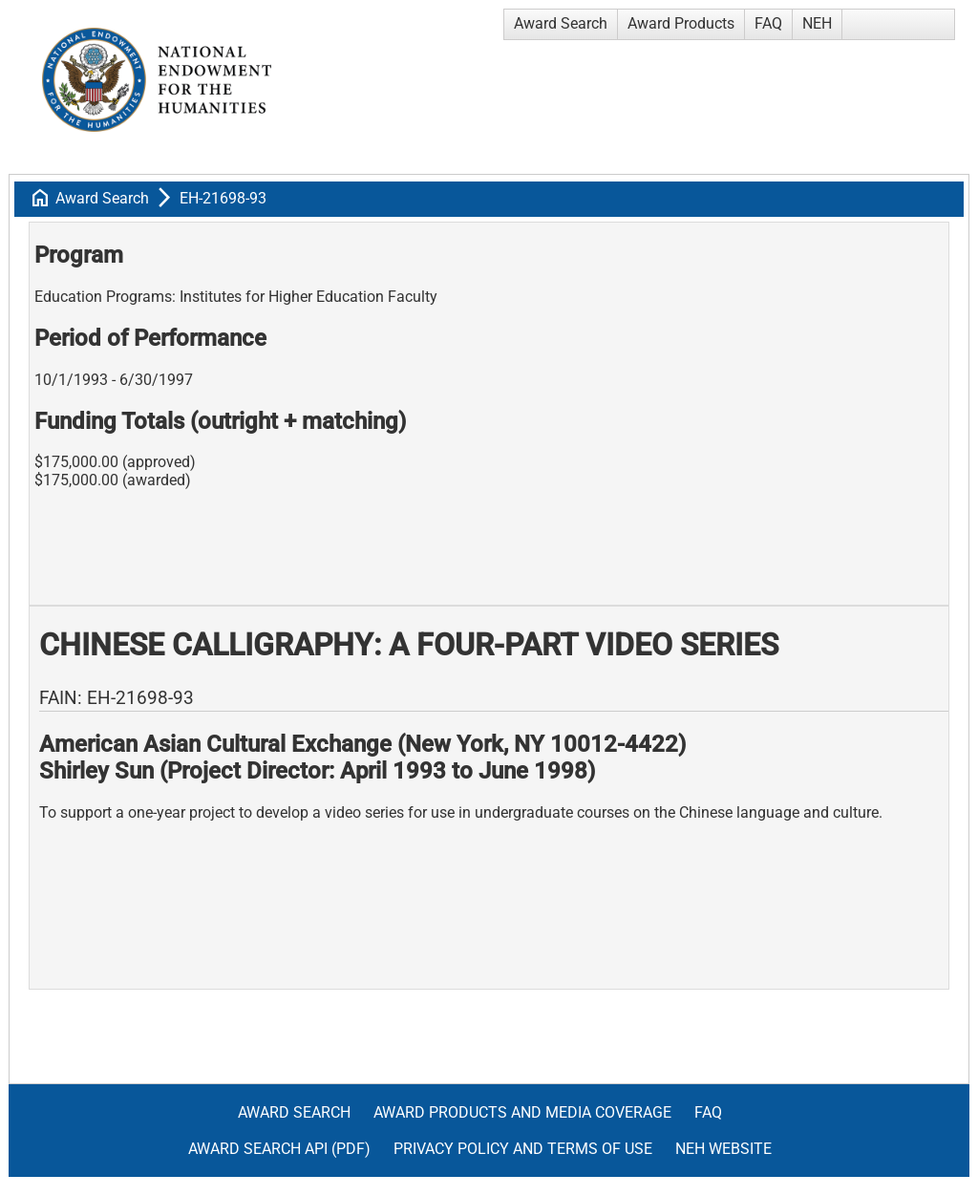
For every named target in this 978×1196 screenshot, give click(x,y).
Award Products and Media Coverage (522, 1112)
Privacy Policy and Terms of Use (522, 1149)
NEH (817, 23)
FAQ (768, 23)
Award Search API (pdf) (279, 1149)
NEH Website (723, 1149)
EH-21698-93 (223, 198)
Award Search (560, 23)
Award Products (680, 23)
